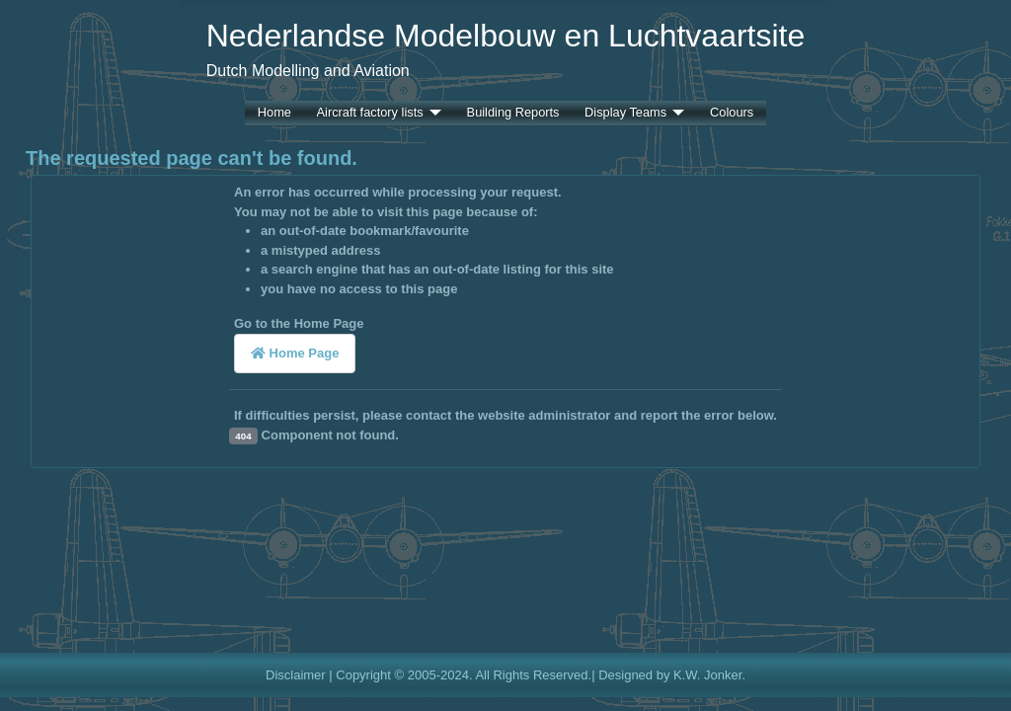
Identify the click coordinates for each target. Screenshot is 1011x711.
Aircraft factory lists (370, 113)
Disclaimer (296, 675)
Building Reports (513, 113)
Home (274, 113)
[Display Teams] (675, 113)
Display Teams (625, 113)
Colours (731, 113)
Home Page (295, 353)
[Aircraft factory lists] (432, 113)
